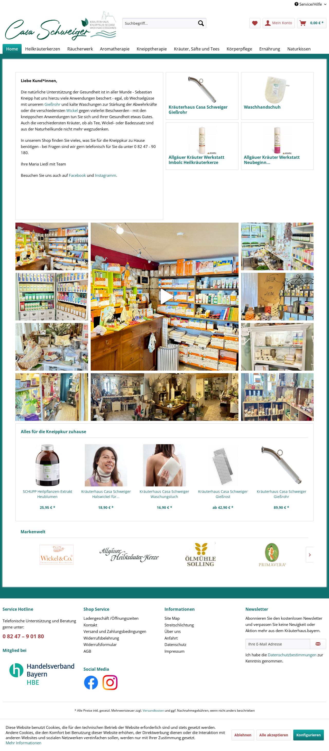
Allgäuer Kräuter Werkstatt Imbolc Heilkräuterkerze (196, 160)
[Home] (12, 49)
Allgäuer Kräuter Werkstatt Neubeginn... (272, 160)
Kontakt (90, 624)
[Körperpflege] (239, 49)
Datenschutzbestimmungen (292, 654)
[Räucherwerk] (80, 49)
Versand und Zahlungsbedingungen (115, 631)
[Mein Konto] (279, 23)
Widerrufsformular (100, 644)
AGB (87, 651)
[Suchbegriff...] (164, 23)
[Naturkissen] (299, 49)
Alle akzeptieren (273, 734)
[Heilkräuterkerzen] (43, 49)
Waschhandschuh (262, 107)
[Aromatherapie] (114, 49)
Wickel (72, 110)
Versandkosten (153, 710)
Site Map (172, 618)
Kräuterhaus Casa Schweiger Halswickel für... (106, 494)
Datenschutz (175, 644)
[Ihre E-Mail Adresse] (277, 644)
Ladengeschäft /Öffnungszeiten (111, 618)
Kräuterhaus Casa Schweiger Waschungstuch (164, 494)
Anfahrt (171, 638)
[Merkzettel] (254, 23)
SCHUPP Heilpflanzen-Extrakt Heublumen (47, 494)
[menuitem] (164, 25)
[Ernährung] (270, 49)
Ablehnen (242, 734)
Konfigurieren (308, 734)
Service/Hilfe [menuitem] (309, 4)
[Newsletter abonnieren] (318, 644)
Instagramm (105, 175)
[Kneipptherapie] (151, 49)
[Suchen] (201, 23)
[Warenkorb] (311, 23)
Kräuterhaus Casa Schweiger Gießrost (223, 494)
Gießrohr (52, 104)
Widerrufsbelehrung (101, 638)
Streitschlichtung (179, 624)
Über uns (172, 631)
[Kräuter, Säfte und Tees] (196, 49)
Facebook (77, 175)
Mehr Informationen (23, 742)
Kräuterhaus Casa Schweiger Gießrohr (281, 494)
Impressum (174, 651)
